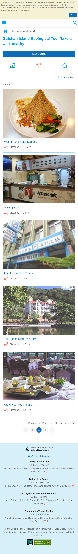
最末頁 (52, 430)
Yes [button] (72, 15)
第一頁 (26, 430)
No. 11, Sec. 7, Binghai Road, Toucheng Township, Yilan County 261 (37, 486)
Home (5, 31)
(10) (13, 65)
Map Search (39, 54)
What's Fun (16, 31)
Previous (32, 430)
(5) (39, 65)
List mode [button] (63, 77)
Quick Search (29, 31)
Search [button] (74, 23)
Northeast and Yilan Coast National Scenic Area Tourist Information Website (18, 23)
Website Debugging (40, 456)
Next (45, 430)
